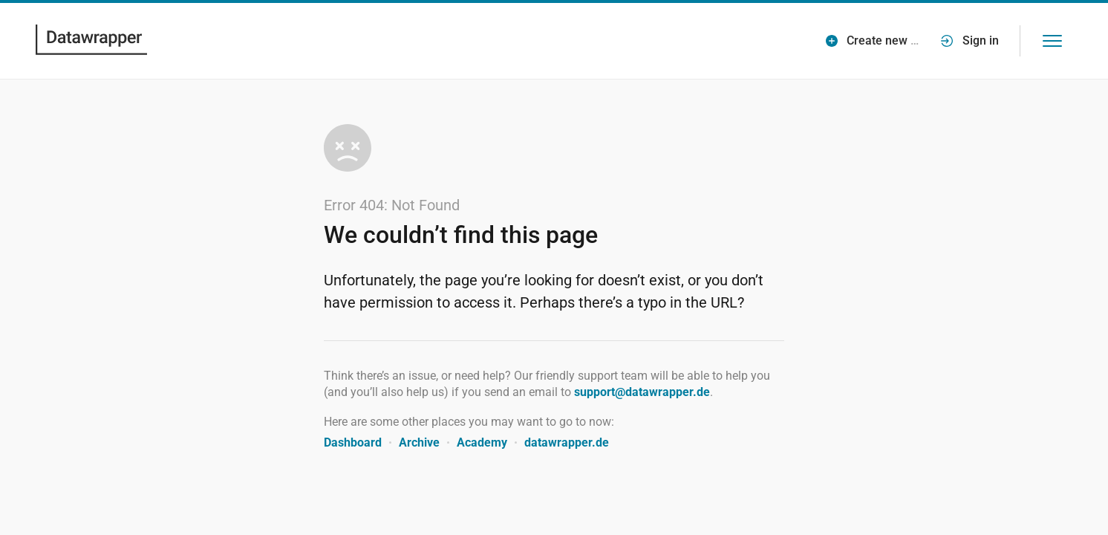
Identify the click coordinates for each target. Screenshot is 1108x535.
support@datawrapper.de (642, 392)
